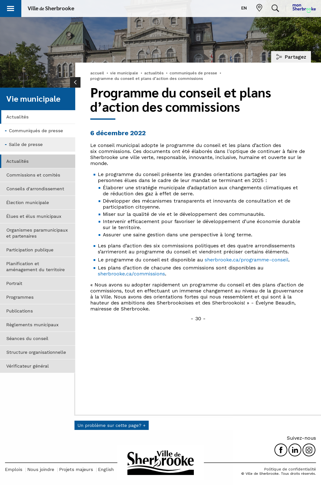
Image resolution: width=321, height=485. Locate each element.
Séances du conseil (27, 338)
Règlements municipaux (32, 324)
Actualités (17, 116)
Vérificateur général (27, 366)
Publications (19, 310)
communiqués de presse (193, 73)
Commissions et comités (33, 175)
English (106, 469)
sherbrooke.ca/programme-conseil (246, 260)
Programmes (20, 297)
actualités (154, 73)
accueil (97, 73)
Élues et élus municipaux (33, 216)
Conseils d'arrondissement (35, 188)
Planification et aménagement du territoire (35, 266)
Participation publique (29, 249)
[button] (10, 7)
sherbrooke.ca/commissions (131, 274)
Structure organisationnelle (36, 352)
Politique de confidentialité (290, 469)
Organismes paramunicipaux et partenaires (37, 233)
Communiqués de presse (36, 130)
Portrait (14, 283)
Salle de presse (26, 144)
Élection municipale (27, 202)
